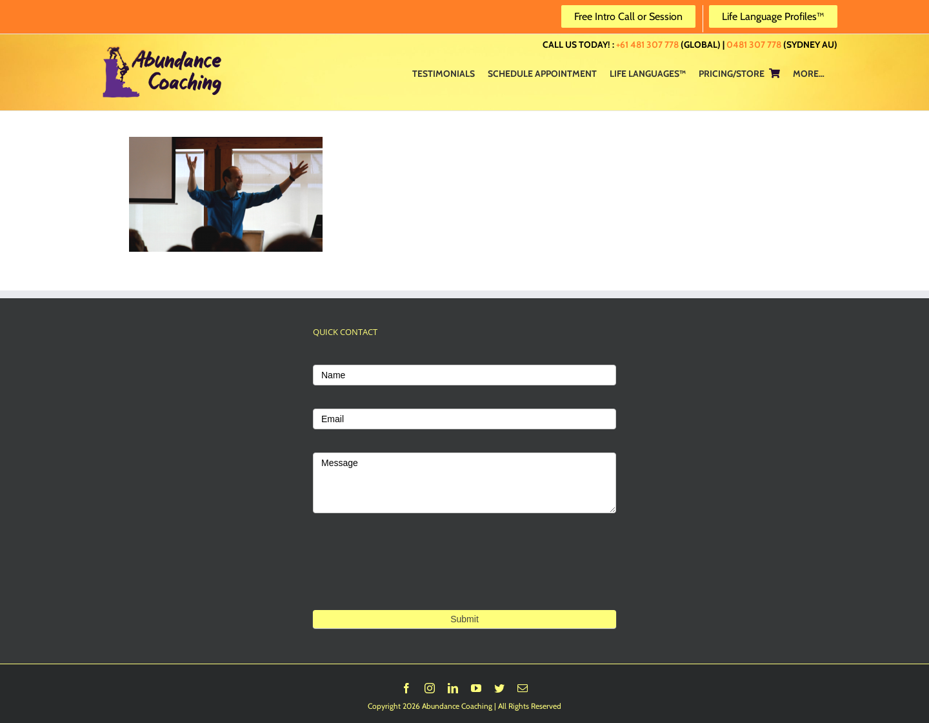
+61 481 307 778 (647, 44)
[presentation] (411, 581)
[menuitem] (443, 73)
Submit (464, 619)
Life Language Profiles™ (773, 16)
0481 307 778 (753, 44)
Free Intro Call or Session (628, 16)
